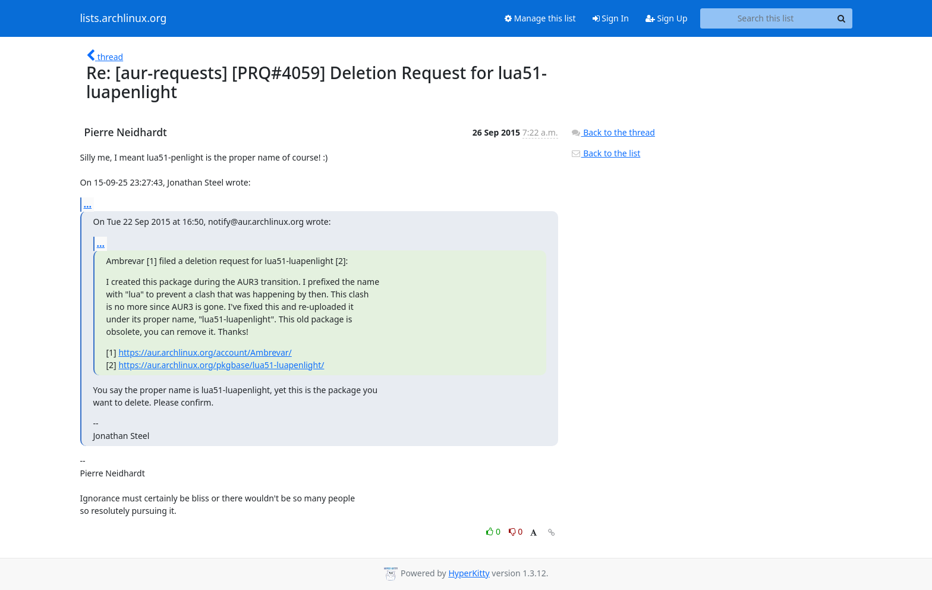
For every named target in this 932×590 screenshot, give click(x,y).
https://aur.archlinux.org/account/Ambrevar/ (204, 352)
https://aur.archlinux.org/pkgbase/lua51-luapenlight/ (221, 365)
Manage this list (540, 18)
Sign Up (667, 18)
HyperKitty (468, 573)
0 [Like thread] (494, 531)
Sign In (611, 18)
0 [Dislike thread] (516, 531)
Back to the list (606, 153)
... (88, 204)
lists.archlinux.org (123, 18)
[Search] (841, 18)
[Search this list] (766, 18)
